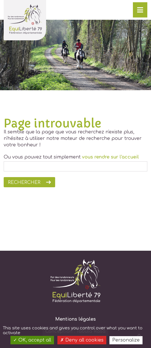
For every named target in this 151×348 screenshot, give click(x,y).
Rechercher (24, 182)
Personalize (126, 340)
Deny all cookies (81, 340)
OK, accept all (32, 340)
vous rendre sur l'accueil (110, 157)
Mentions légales (75, 319)
